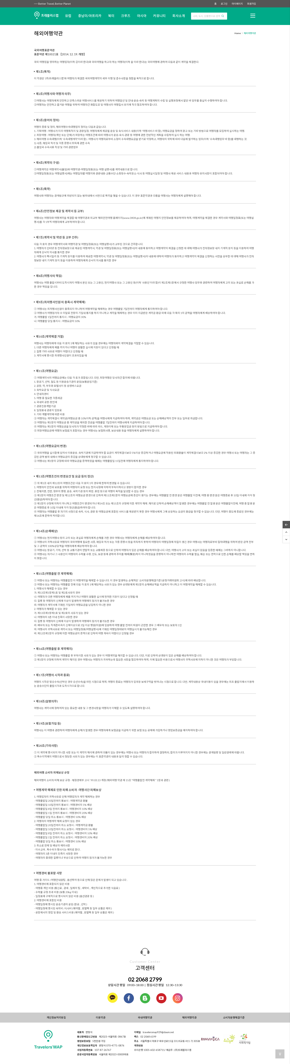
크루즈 (125, 16)
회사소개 (178, 16)
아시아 (141, 16)
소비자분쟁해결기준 (234, 1017)
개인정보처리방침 (56, 1017)
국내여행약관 (145, 1017)
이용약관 (100, 1017)
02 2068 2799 (145, 979)
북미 (111, 16)
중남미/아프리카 (89, 16)
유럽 (68, 16)
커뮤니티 (159, 16)
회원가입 (251, 3)
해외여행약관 (189, 1017)
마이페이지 (237, 3)
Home (238, 33)
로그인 (224, 3)
